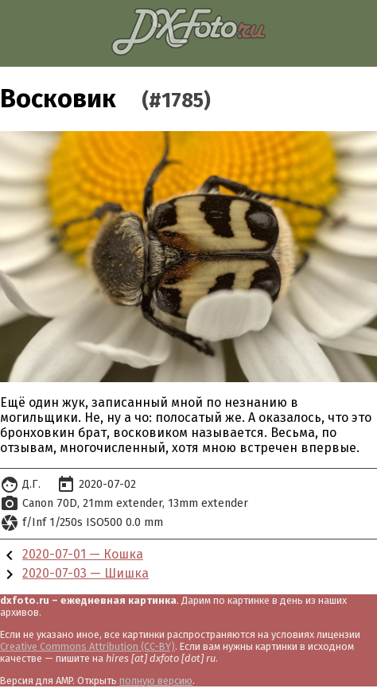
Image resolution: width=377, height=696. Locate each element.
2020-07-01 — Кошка (82, 554)
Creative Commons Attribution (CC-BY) (87, 646)
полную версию (155, 680)
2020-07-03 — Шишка (85, 573)
